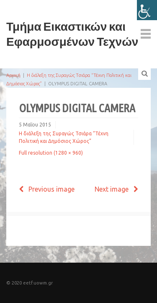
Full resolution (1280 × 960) (51, 152)
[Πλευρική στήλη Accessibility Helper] (147, 10)
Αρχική (13, 75)
